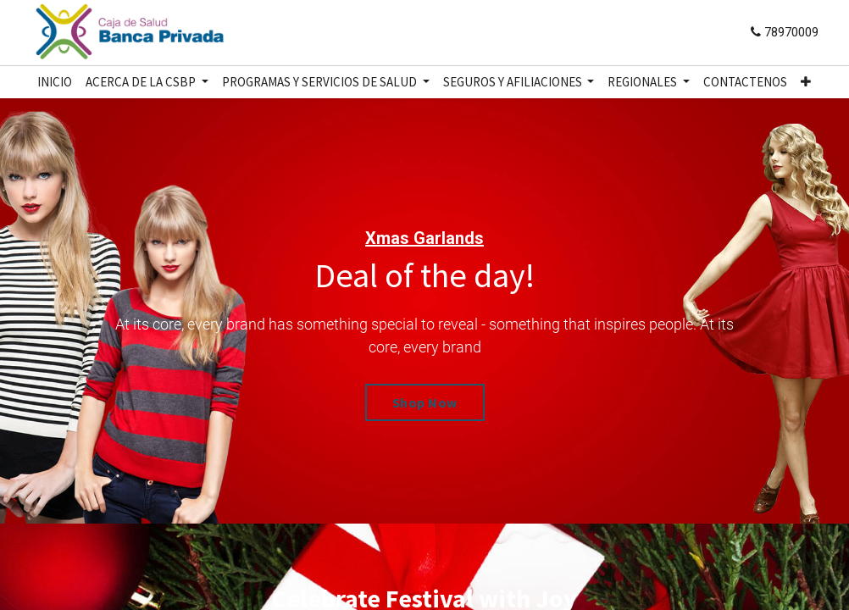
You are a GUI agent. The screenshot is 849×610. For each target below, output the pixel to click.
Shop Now (425, 402)
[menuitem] (55, 82)
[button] (806, 82)
